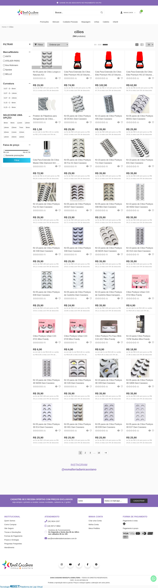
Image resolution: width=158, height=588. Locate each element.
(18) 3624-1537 (52, 521)
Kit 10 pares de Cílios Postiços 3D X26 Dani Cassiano (77, 381)
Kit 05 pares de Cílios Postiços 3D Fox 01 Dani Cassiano (77, 161)
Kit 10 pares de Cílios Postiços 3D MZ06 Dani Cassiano (46, 381)
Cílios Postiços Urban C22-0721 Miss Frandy (45, 337)
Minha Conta (94, 525)
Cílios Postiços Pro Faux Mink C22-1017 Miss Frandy (108, 337)
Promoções (44, 22)
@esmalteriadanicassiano (79, 469)
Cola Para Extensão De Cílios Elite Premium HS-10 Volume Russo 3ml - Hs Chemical (139, 74)
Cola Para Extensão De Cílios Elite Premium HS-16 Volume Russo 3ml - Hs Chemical (77, 74)
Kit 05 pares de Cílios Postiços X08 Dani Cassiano (77, 249)
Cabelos (106, 22)
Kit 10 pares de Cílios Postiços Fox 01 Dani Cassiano (46, 205)
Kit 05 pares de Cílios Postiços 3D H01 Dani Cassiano (77, 425)
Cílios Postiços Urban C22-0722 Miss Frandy (138, 293)
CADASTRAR (138, 501)
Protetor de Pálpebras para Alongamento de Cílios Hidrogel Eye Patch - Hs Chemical (45, 118)
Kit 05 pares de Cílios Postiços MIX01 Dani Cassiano (139, 117)
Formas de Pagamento (13, 536)
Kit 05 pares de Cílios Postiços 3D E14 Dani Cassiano (46, 425)
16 (99, 453)
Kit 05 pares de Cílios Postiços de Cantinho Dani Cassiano (77, 293)
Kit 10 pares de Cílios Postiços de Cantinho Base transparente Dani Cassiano (108, 294)
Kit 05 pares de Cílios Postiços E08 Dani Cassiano (46, 293)
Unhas (96, 22)
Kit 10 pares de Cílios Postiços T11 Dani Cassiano (108, 161)
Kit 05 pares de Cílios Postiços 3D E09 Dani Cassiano (108, 425)
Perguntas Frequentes (13, 544)
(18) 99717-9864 (52, 526)
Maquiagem (85, 22)
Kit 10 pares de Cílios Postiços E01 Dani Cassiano (139, 161)
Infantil (115, 22)
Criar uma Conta (95, 521)
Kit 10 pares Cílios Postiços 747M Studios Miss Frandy (138, 337)
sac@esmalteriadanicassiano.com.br (61, 538)
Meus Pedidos (94, 528)
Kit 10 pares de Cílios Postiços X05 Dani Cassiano (108, 117)
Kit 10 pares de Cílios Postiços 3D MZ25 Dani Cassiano (108, 249)
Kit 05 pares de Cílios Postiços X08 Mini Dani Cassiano (108, 205)
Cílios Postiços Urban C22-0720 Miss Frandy (76, 337)
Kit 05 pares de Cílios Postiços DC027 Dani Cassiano (77, 205)
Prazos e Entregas (11, 540)
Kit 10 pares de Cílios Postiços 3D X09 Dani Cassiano (108, 381)
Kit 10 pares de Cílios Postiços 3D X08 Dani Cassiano (46, 249)
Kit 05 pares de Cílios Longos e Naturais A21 (46, 73)
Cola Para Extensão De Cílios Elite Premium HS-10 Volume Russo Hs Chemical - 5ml (108, 74)
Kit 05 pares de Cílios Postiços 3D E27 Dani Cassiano (139, 425)
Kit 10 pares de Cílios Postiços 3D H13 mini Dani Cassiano (139, 249)
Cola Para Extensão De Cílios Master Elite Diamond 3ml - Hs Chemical (46, 162)
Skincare (55, 22)
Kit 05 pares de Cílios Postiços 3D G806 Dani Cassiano (139, 381)
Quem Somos (9, 521)
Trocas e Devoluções (12, 532)
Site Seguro (9, 528)
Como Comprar (10, 525)
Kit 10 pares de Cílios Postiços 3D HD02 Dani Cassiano (139, 205)
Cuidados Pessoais (70, 22)
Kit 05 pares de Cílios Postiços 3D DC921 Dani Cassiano (77, 117)
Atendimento (9, 547)
